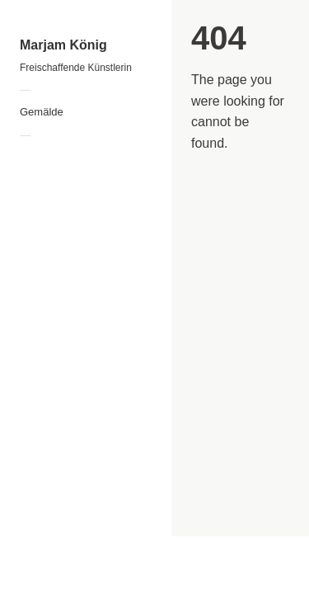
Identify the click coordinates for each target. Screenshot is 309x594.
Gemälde (41, 112)
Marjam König (63, 45)
